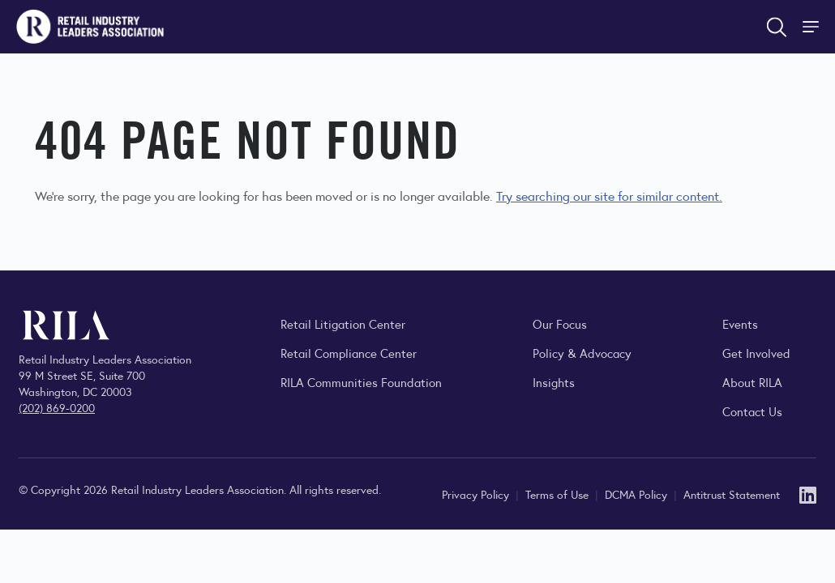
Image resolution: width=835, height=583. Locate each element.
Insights (554, 381)
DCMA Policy (637, 494)
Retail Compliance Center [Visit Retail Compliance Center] (348, 352)
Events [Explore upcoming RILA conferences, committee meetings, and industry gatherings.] (740, 323)
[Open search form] (777, 27)
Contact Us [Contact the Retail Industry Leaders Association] (752, 411)
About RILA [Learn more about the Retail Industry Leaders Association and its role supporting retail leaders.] (752, 381)
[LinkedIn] (807, 493)
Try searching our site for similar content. (609, 195)
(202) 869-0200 (57, 407)
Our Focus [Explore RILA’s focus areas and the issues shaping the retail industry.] (560, 323)
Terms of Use (558, 494)
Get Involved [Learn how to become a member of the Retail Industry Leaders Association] (756, 352)
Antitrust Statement (731, 494)
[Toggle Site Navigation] (812, 26)
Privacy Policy (477, 494)
